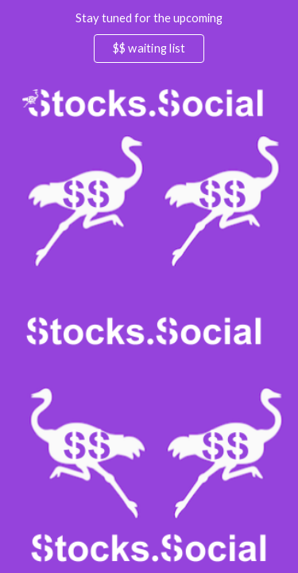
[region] (149, 38)
